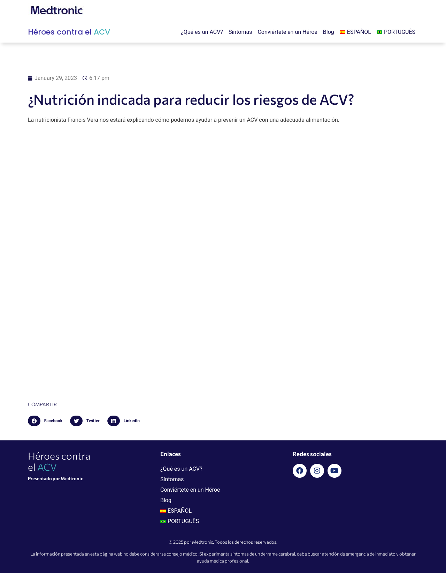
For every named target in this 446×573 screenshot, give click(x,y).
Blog (328, 32)
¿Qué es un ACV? (202, 32)
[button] (47, 421)
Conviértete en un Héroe (287, 32)
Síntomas (240, 32)
